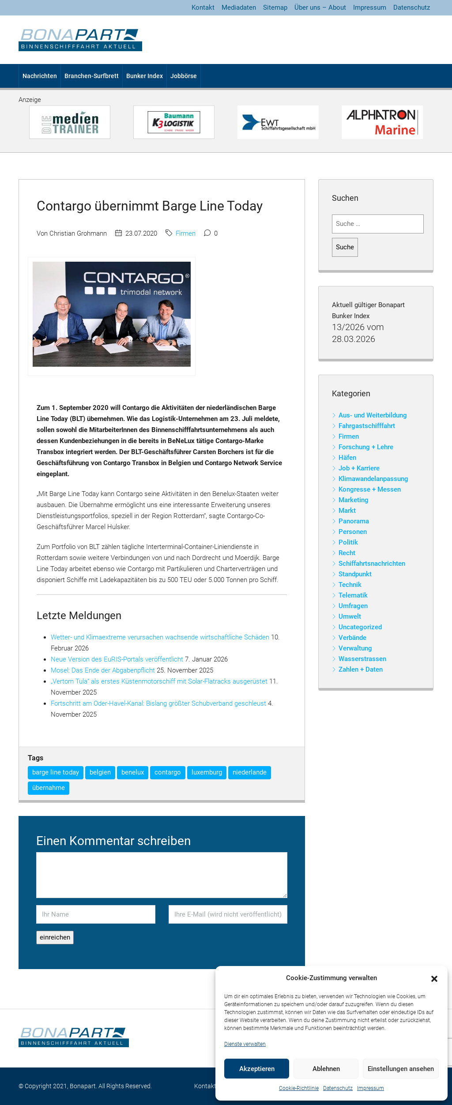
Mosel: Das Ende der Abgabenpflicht (103, 670)
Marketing (354, 500)
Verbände (352, 638)
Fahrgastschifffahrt (367, 426)
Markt (347, 511)
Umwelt (350, 616)
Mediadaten (239, 7)
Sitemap (275, 7)
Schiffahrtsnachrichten (372, 564)
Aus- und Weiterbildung (373, 415)
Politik (348, 542)
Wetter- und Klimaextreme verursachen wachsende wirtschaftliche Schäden (160, 637)
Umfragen (353, 606)
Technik (350, 585)
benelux (132, 772)
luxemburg (207, 772)
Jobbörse (183, 75)
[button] (434, 978)
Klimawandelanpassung (373, 479)
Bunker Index (144, 75)
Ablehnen (326, 1069)
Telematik (353, 595)
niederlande (250, 772)
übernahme (48, 788)
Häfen (347, 458)
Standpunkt (355, 574)
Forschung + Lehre (366, 447)
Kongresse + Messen (370, 489)
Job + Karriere (359, 468)
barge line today (55, 772)
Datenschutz (338, 1088)
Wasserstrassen (362, 659)
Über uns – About (320, 7)
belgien (100, 772)
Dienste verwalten (245, 1044)
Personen (353, 532)
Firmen (186, 233)
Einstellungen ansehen (401, 1069)
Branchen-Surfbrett (91, 75)
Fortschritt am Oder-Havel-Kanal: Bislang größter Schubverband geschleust (158, 703)
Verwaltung (355, 648)
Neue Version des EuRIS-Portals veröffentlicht (117, 659)
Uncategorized (360, 627)
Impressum (370, 1088)
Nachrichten (40, 75)
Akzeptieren (257, 1069)
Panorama (354, 521)
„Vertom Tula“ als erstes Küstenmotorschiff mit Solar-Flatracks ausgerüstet (159, 681)
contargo (167, 772)
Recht (347, 553)
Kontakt (203, 7)
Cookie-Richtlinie (299, 1088)
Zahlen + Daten (361, 669)
